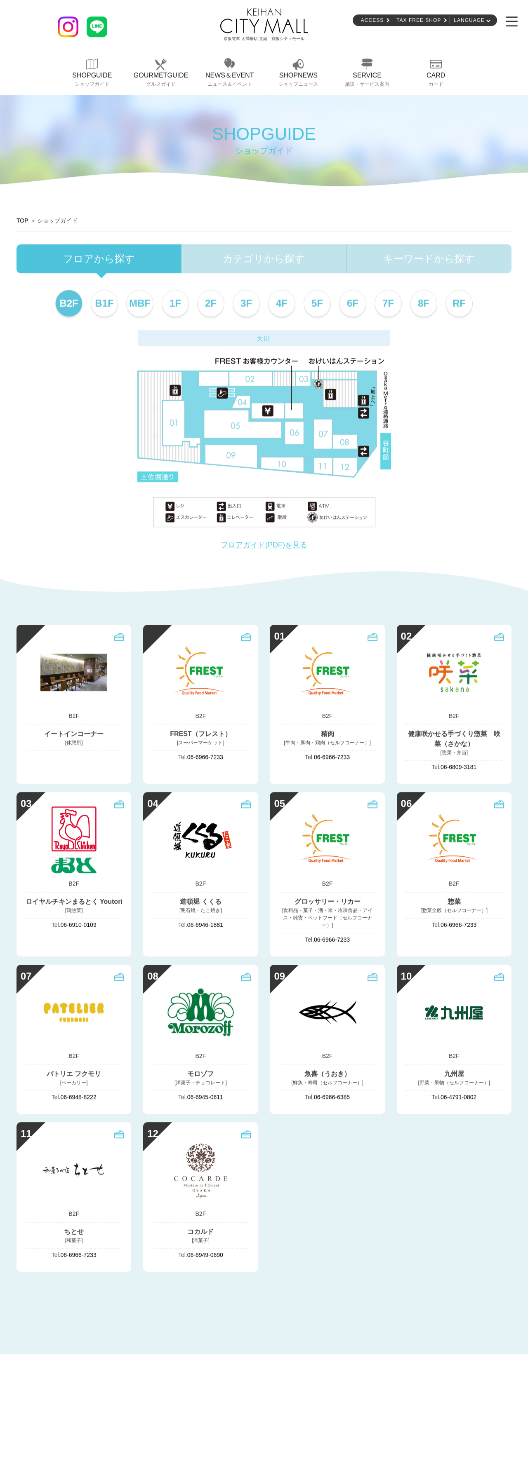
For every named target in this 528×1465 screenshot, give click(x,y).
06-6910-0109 (79, 925)
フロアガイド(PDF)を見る (264, 545)
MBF (140, 303)
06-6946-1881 (205, 925)
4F (282, 303)
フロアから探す (99, 259)
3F (246, 303)
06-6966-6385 (332, 1098)
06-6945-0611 (205, 1098)
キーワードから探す (429, 259)
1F (175, 303)
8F (423, 303)
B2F (68, 303)
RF (459, 303)
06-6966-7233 (205, 758)
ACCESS (372, 21)
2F (211, 303)
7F (388, 303)
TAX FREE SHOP (418, 21)
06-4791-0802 (458, 1098)
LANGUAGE (469, 21)
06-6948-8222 (79, 1098)
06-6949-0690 (205, 1255)
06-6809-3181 (458, 767)
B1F (104, 303)
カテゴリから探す (264, 259)
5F (317, 303)
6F (352, 303)
